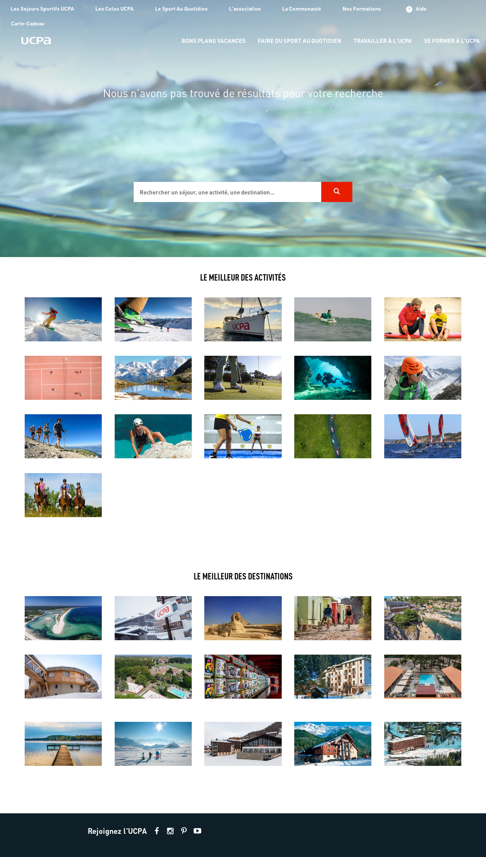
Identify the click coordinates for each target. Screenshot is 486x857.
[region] (243, 128)
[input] (227, 192)
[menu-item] (213, 41)
